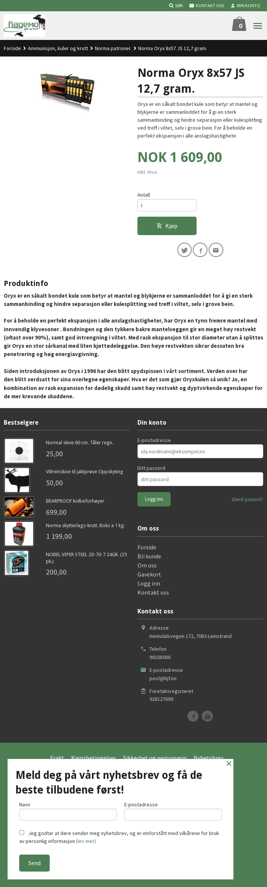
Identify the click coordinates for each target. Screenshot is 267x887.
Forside (12, 48)
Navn (68, 809)
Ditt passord (151, 491)
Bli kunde (149, 579)
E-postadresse (154, 463)
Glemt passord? (247, 522)
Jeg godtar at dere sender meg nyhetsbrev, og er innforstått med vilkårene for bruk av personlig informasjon (119, 837)
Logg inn (148, 606)
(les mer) (86, 841)
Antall (143, 195)
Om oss (147, 588)
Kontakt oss (153, 615)
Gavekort (149, 597)
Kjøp (166, 228)
